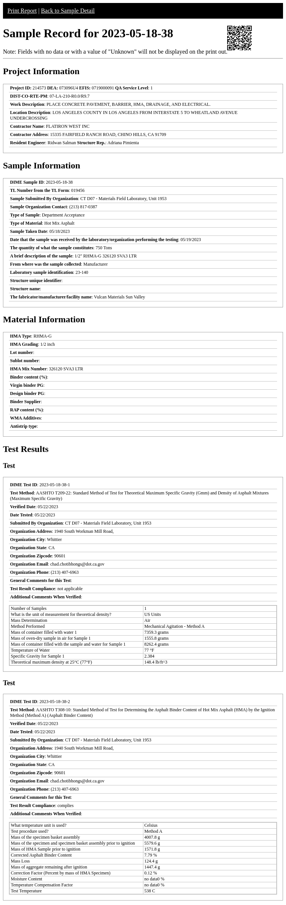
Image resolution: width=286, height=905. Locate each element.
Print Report (22, 10)
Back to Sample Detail (68, 10)
